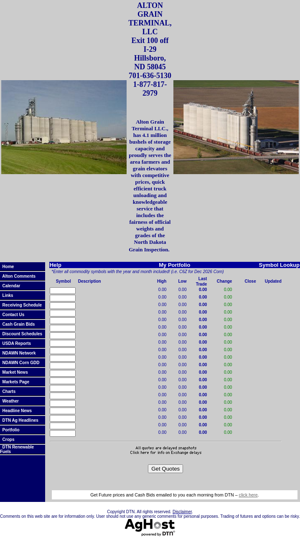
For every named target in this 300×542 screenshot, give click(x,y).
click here (248, 494)
